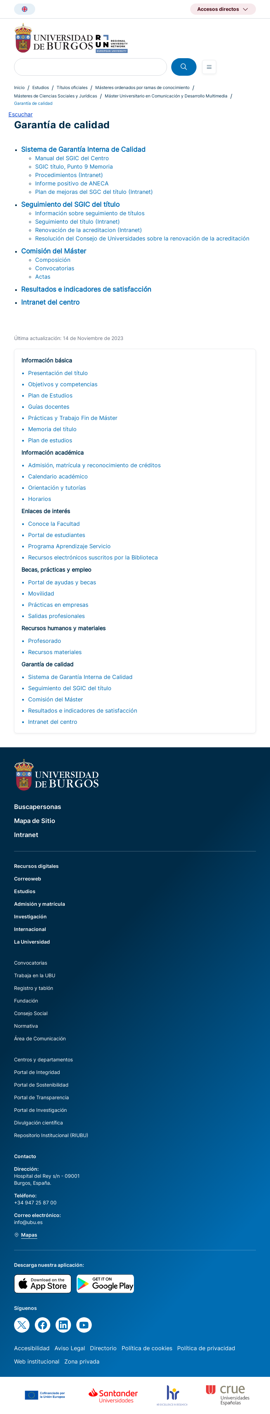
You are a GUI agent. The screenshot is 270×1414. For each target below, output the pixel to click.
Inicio (19, 87)
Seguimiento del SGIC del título (69, 688)
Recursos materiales (55, 651)
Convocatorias (54, 268)
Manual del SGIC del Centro (72, 158)
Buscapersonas (37, 806)
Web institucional (36, 1361)
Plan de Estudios (50, 395)
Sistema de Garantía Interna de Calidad (80, 676)
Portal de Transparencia (41, 1097)
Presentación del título (58, 372)
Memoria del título (52, 429)
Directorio (103, 1348)
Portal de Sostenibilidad (41, 1085)
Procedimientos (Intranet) (69, 174)
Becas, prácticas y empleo (56, 569)
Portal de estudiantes (56, 534)
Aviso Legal (69, 1348)
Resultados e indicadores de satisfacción (82, 710)
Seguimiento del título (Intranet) (77, 221)
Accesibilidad (32, 1348)
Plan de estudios (50, 440)
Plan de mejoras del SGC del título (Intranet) (94, 191)
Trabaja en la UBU (34, 975)
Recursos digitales (36, 866)
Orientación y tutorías (57, 487)
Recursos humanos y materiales (63, 628)
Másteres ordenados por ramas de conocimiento (142, 87)
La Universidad (32, 942)
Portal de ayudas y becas (62, 582)
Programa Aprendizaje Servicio (69, 546)
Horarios (39, 498)
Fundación (26, 1001)
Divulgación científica (38, 1123)
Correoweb (27, 879)
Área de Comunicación (40, 1038)
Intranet (26, 834)
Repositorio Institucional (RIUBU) (51, 1135)
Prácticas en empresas (58, 604)
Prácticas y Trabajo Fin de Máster (72, 417)
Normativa (26, 1026)
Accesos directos (218, 9)
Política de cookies (147, 1348)
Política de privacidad (206, 1348)
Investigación (30, 916)
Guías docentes (48, 406)
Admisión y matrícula (39, 904)
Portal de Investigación (40, 1110)
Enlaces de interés (45, 511)
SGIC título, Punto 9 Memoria (74, 166)
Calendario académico (58, 476)
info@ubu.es (28, 1222)
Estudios (40, 87)
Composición (52, 259)
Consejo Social (30, 1013)
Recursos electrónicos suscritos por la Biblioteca (93, 557)
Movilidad (41, 593)
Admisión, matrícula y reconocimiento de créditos (94, 465)
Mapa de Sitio (34, 820)
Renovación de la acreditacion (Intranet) (88, 229)
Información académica (52, 452)
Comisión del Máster (55, 699)
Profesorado (44, 640)
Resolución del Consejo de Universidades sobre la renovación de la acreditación (142, 238)
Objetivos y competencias (62, 384)
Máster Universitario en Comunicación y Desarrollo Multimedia (166, 95)
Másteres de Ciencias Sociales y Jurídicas (55, 95)
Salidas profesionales (56, 615)
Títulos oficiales (72, 87)
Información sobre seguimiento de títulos (89, 213)
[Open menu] (209, 67)
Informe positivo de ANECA (72, 183)
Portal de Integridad (37, 1072)
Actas (42, 276)
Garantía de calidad (47, 664)
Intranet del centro (52, 721)
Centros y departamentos (43, 1059)
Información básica (46, 360)
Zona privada (81, 1361)
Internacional (30, 929)
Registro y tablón (33, 988)
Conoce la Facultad (54, 523)
